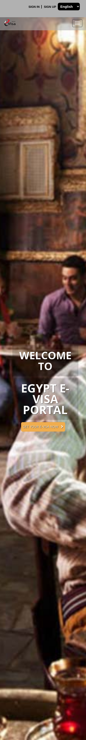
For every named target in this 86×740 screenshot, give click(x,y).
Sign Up (50, 6)
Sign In (34, 6)
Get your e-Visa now (43, 426)
